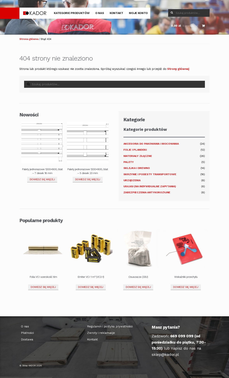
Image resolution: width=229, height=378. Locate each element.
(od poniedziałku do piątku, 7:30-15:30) (179, 342)
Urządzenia (132, 180)
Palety (128, 162)
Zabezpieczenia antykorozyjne (146, 192)
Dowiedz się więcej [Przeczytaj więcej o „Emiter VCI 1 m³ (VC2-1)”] (90, 287)
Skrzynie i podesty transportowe (149, 174)
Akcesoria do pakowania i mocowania (151, 143)
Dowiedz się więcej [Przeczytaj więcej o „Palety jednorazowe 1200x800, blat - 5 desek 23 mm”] (87, 179)
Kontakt (116, 13)
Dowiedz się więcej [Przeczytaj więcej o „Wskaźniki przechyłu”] (185, 287)
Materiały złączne (137, 155)
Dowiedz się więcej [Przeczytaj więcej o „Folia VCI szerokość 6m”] (43, 287)
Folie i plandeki (135, 149)
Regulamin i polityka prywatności (109, 326)
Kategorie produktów (71, 13)
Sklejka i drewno (136, 168)
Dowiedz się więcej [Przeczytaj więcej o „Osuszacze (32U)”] (138, 287)
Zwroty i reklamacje (101, 333)
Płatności (27, 333)
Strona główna (28, 39)
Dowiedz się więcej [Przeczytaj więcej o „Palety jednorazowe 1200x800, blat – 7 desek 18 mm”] (42, 179)
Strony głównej (178, 69)
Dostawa (27, 339)
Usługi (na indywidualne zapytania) (149, 186)
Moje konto (138, 13)
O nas (99, 13)
